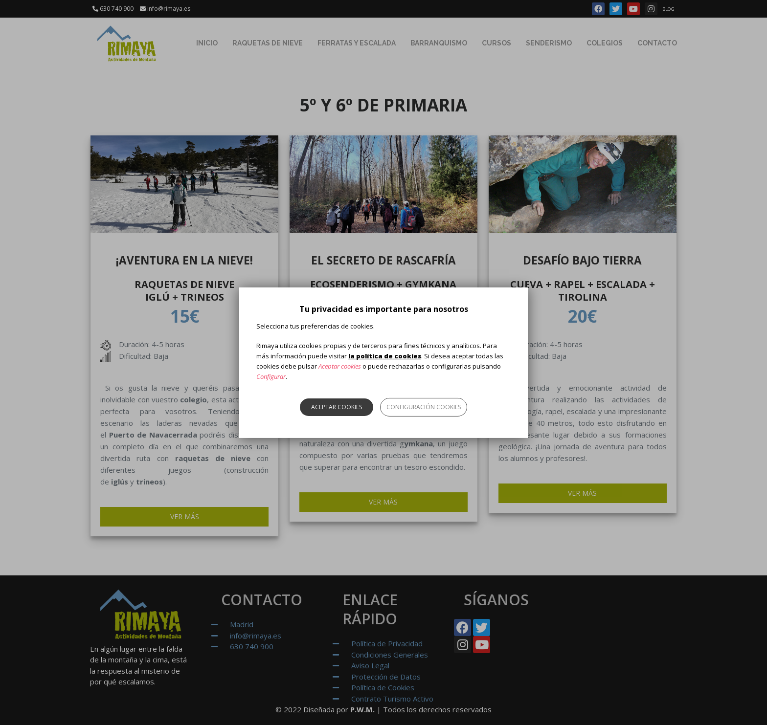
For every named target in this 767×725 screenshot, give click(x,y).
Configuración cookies (423, 407)
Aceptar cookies (336, 407)
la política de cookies (384, 356)
